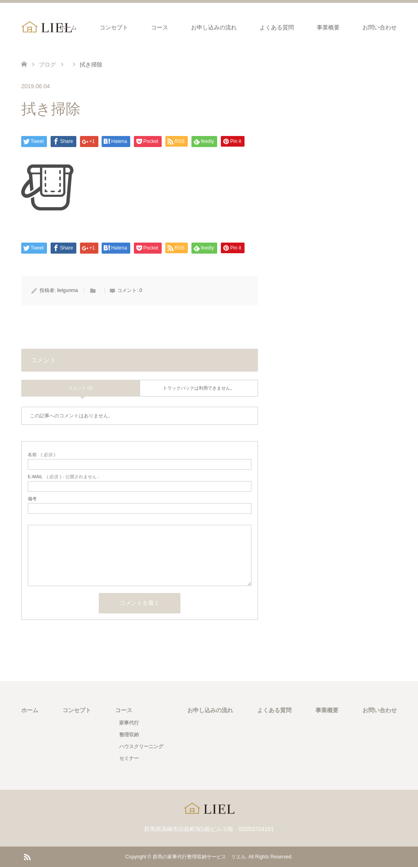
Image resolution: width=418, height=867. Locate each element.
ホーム (68, 27)
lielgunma (67, 290)
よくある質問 (277, 27)
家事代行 (129, 723)
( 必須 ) (41, 454)
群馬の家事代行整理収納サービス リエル (199, 857)
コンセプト (114, 27)
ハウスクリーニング (141, 746)
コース (159, 27)
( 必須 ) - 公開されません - (64, 477)
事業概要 (328, 27)
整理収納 (129, 735)
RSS (27, 856)
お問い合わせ (379, 27)
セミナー (129, 758)
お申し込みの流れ (214, 27)
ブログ (47, 64)
